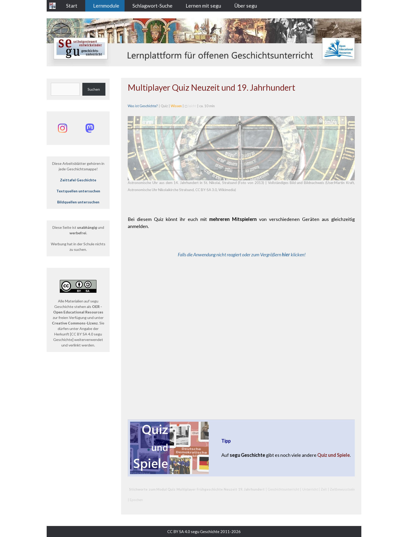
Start (71, 6)
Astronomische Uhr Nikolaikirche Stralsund (161, 190)
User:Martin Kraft (340, 183)
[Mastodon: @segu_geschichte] (89, 128)
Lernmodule (106, 6)
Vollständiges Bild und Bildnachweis (296, 183)
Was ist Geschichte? (143, 106)
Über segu (245, 6)
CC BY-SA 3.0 (206, 190)
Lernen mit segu (203, 6)
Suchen (94, 89)
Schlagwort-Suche (152, 6)
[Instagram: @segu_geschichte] (62, 128)
